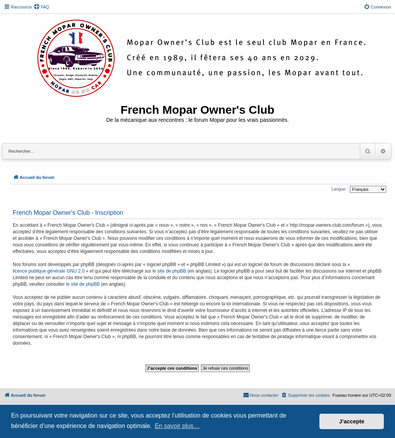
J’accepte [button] (352, 421)
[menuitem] (41, 7)
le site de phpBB (169, 271)
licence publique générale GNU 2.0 (48, 271)
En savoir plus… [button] (177, 426)
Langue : (339, 189)
